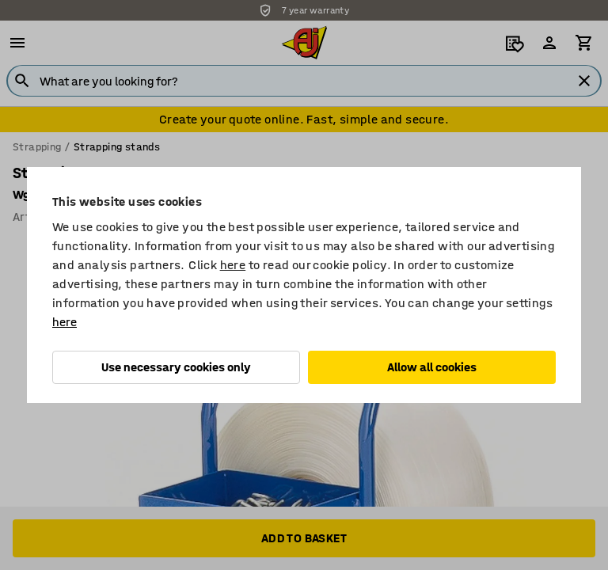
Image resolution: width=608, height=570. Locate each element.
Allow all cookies (432, 366)
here (233, 264)
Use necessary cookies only (176, 366)
